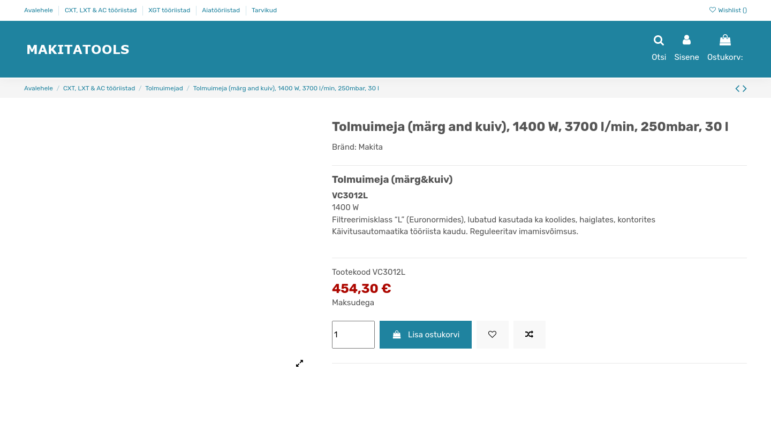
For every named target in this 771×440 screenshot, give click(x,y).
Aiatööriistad (221, 10)
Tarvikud (264, 10)
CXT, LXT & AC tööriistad (101, 10)
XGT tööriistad (170, 10)
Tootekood (351, 272)
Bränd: (344, 147)
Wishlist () (727, 10)
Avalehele (39, 10)
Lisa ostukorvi (426, 334)
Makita (370, 147)
